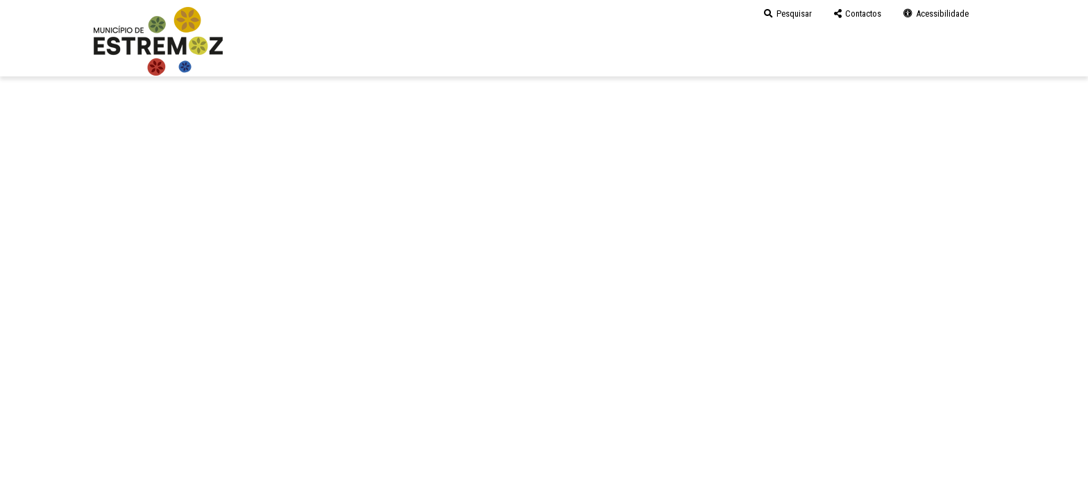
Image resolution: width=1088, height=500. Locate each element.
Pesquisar (788, 13)
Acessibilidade (936, 13)
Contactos (857, 13)
